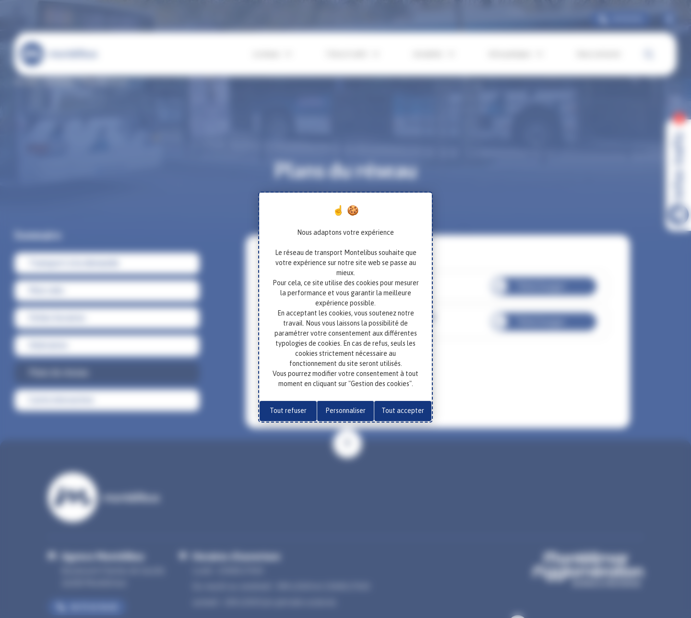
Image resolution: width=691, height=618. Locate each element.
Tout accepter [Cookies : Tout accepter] (402, 410)
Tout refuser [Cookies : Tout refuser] (288, 410)
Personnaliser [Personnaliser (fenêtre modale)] (345, 410)
